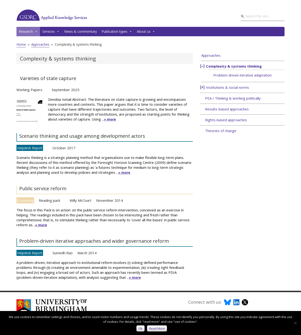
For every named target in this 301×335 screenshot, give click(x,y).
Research (28, 31)
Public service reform (42, 188)
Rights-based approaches (226, 119)
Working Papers (29, 89)
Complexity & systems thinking (234, 66)
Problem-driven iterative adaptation (242, 75)
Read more (157, 328)
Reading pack (49, 200)
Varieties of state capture (48, 78)
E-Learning (25, 200)
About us (146, 31)
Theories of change (220, 130)
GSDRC (51, 15)
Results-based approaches (227, 109)
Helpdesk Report (29, 148)
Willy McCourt (80, 200)
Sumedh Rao (62, 252)
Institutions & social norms (227, 87)
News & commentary (80, 31)
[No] (295, 323)
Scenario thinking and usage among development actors (82, 136)
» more (110, 119)
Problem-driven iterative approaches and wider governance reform (94, 241)
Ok (141, 328)
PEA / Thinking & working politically (233, 98)
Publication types (117, 31)
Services (50, 31)
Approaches (211, 55)
